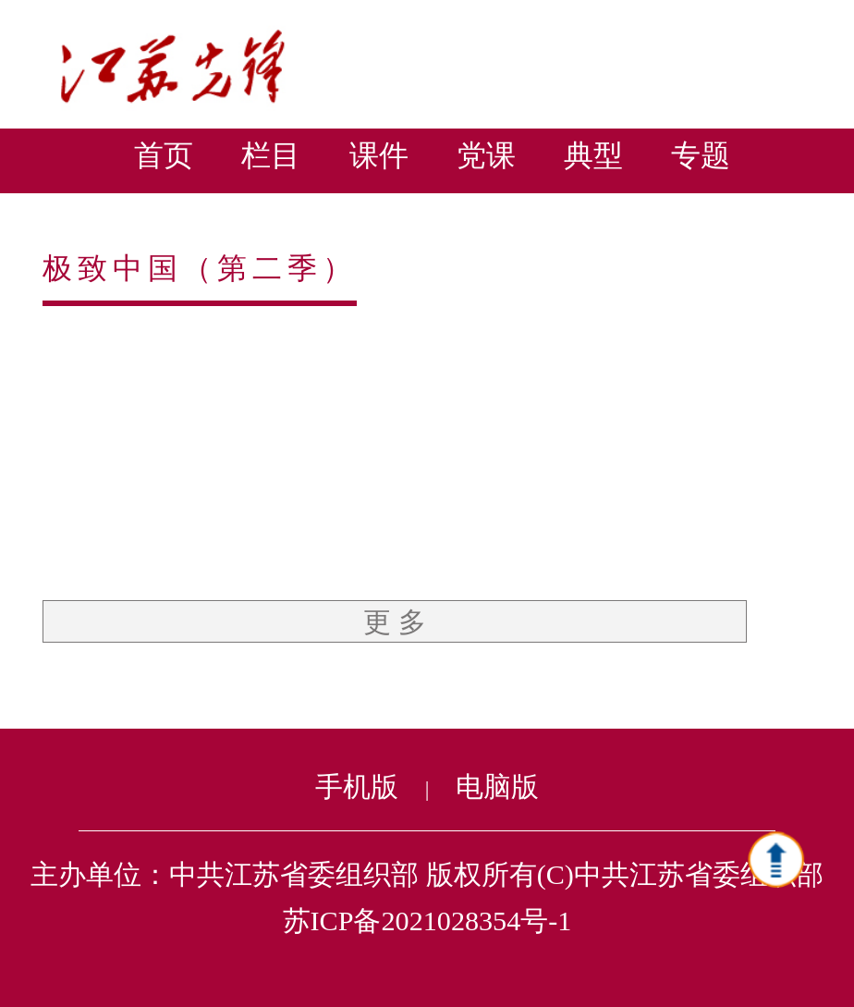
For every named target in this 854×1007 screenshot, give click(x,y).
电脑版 (497, 787)
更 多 (394, 622)
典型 (593, 155)
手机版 (356, 787)
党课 (486, 155)
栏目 (270, 155)
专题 (700, 155)
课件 (379, 155)
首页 (163, 155)
